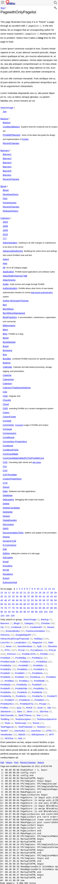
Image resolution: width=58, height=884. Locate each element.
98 (32, 611)
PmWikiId (5, 676)
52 (28, 599)
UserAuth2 (19, 730)
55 (40, 599)
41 (44, 595)
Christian (45, 622)
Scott (40, 707)
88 (51, 607)
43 (51, 595)
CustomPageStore (12, 478)
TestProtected (25, 726)
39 (36, 595)
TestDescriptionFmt (46, 718)
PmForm (11, 653)
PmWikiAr (5, 657)
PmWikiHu (37, 672)
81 (24, 607)
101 (46, 611)
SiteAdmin (5, 711)
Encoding (7, 565)
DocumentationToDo (13, 532)
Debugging (8, 499)
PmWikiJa (35, 676)
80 (21, 607)
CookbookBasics (11, 126)
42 (47, 595)
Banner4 (7, 166)
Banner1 (7, 153)
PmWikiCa (37, 657)
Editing (6, 552)
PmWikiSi (22, 691)
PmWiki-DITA (28, 653)
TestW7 (4, 730)
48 (13, 599)
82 (28, 607)
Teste (7, 722)
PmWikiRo (38, 688)
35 (21, 595)
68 (32, 603)
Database (8, 494)
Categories (8, 378)
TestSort (41, 726)
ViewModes (6, 734)
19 (17, 592)
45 (1, 599)
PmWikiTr (9, 699)
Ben (5, 304)
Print (16, 762)
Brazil (6, 345)
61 (5, 603)
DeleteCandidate (11, 507)
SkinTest (44, 711)
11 (42, 588)
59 (55, 599)
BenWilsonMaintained (14, 312)
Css (5, 465)
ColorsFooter (9, 416)
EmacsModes (13, 630)
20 (21, 592)
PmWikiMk (39, 680)
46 (5, 599)
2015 (5, 233)
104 (7, 615)
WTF (51, 734)
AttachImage (6, 107)
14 (53, 588)
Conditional (8, 436)
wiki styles (36, 462)
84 (36, 607)
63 (13, 603)
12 (45, 588)
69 (36, 603)
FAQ (5, 198)
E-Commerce (9, 544)
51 (24, 599)
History (9, 762)
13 (49, 588)
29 (55, 592)
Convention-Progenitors (15, 441)
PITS (7, 649)
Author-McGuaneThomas (15, 300)
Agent (6, 258)
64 (17, 603)
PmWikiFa (39, 668)
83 (32, 607)
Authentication (10, 287)
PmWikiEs (22, 668)
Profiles (4, 707)
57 (47, 599)
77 (9, 607)
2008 (5, 225)
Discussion (8, 523)
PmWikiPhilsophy (12, 134)
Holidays (38, 638)
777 (5, 238)
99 (36, 611)
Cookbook (8, 445)
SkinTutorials (7, 714)
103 (2, 615)
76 (5, 607)
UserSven (36, 730)
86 (44, 607)
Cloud (6, 403)
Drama (6, 536)
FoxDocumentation (35, 630)
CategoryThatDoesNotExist (17, 387)
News (9, 645)
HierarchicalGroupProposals (14, 638)
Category (5, 217)
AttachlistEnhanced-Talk (15, 275)
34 (17, 595)
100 (41, 611)
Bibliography (9, 325)
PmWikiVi (39, 699)
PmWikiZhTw (26, 703)
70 (40, 603)
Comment (19, 424)
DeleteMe (8, 511)
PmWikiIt (19, 676)
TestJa (35, 722)
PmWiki (25, 139)
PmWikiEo (5, 668)
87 (47, 607)
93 (13, 611)
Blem (5, 329)
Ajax (5, 262)
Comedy (7, 420)
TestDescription (23, 718)
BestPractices (10, 316)
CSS (5, 461)
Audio (6, 283)
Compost (7, 428)
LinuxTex (4, 642)
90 (1, 611)
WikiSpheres (37, 734)
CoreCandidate (10, 453)
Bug (5, 354)
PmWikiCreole (7, 661)
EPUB (6, 569)
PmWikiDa (41, 661)
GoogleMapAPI (23, 634)
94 (17, 611)
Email (6, 561)
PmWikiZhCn (7, 703)
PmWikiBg (20, 657)
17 (9, 592)
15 (1, 592)
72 (47, 603)
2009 (5, 229)
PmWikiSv (21, 695)
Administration (10, 242)
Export (6, 577)
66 (24, 603)
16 (5, 592)
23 (32, 592)
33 (13, 595)
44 (55, 595)
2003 (5, 221)
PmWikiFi (5, 672)
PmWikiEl (23, 665)
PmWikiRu (5, 691)
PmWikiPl (37, 684)
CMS (5, 407)
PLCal (21, 649)
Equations (8, 573)
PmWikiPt (5, 688)
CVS (5, 482)
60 (1, 603)
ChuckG (7, 399)
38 (32, 595)
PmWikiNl (5, 684)
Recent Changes (28, 762)
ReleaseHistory (10, 210)
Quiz (19, 707)
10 (38, 588)
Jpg (4, 111)
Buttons (7, 362)
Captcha (7, 374)
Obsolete (52, 645)
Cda (5, 391)
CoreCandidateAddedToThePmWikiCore (23, 457)
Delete (6, 503)
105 (13, 615)
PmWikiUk (24, 699)
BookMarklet (9, 341)
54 (36, 599)
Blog (5, 333)
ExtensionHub (10, 581)
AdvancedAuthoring (13, 250)
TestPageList (7, 726)
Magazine (37, 642)
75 (1, 607)
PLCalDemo (36, 649)
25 (40, 592)
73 (51, 603)
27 (47, 592)
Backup (4, 118)
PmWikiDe (5, 665)
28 (51, 592)
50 (21, 599)
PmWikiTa (37, 695)
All (4, 267)
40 (40, 595)
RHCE (29, 707)
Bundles (7, 358)
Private (42, 703)
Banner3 (7, 162)
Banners (4, 150)
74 (55, 603)
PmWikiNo (21, 684)
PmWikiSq (5, 695)
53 (32, 599)
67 (28, 603)
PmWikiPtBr (21, 688)
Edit (5, 548)
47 (9, 599)
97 (28, 611)
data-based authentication (42, 292)
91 (5, 611)
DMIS (6, 528)
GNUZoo (4, 634)
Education (8, 557)
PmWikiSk (37, 691)
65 (21, 603)
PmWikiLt (9, 680)
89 (55, 607)
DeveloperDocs (11, 193)
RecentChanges (11, 142)
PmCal (52, 649)
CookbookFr (36, 626)
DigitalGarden (10, 519)
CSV (5, 470)
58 (51, 599)
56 (44, 599)
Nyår (39, 645)
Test (2, 8)
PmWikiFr (20, 672)
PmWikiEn (38, 665)
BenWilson (8, 308)
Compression (9, 432)
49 (17, 599)
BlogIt (3, 185)
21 (24, 592)
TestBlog (4, 718)
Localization (20, 642)
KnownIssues (9, 202)
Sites (19, 711)
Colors (6, 412)
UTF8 (49, 730)
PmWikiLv (24, 680)
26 (44, 592)
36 (24, 595)
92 (9, 611)
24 (36, 592)
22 (28, 592)
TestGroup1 (21, 722)
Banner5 (7, 170)
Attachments (9, 279)
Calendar (7, 366)
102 (51, 611)
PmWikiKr (51, 676)
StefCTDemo (25, 714)
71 (44, 603)
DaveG (50, 626)
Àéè (20, 737)
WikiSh (21, 734)
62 (9, 603)
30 (1, 595)
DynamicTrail (9, 540)
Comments (8, 424)
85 (40, 607)
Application (8, 271)
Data (5, 490)
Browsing (7, 349)
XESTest (9, 737)
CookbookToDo (11, 449)
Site (49, 707)
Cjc (2, 626)
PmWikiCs (25, 661)
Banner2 (7, 157)
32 (9, 595)
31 (5, 595)
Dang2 (6, 486)
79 (17, 607)
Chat (5, 395)
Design (6, 515)
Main (50, 642)
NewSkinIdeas (25, 645)
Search (40, 762)
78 (13, 607)
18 (13, 592)
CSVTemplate (10, 474)
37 (28, 595)
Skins (29, 711)
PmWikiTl (52, 695)
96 (24, 611)
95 (21, 611)
